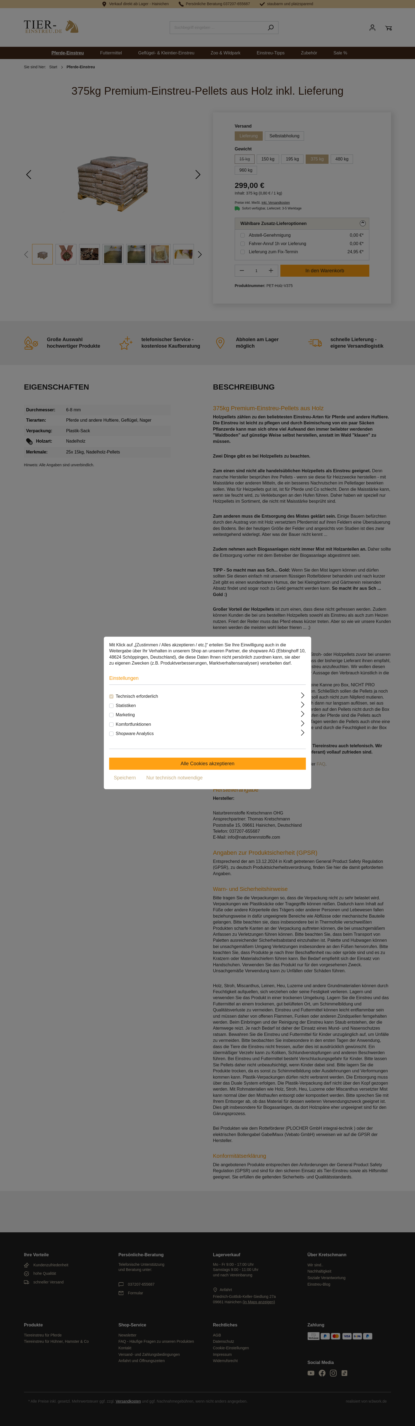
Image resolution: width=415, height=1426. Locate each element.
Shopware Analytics (135, 733)
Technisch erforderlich (137, 696)
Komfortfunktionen (133, 724)
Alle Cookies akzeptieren (207, 764)
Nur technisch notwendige (174, 778)
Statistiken (126, 705)
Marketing (125, 715)
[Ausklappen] (303, 695)
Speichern (125, 778)
